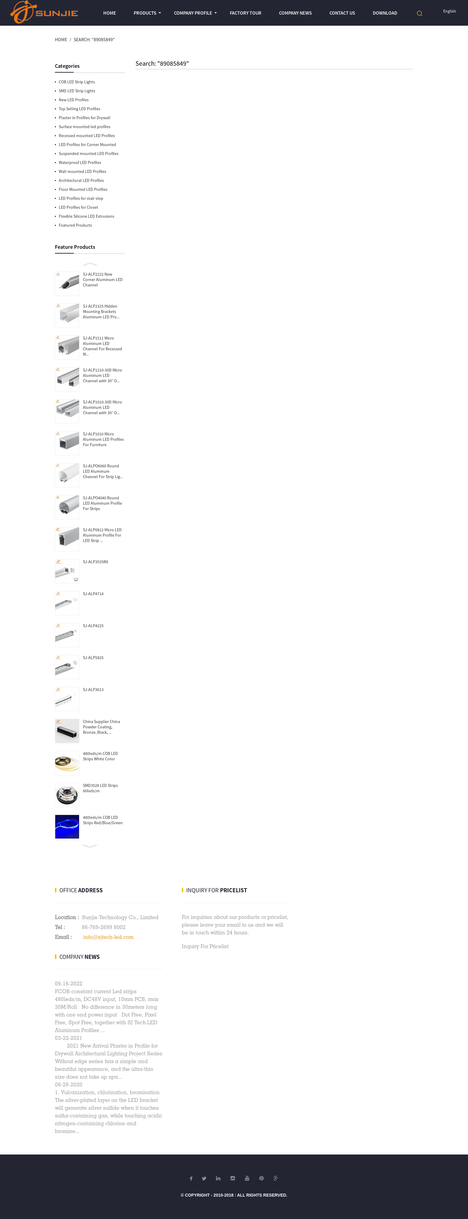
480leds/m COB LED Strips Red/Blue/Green (103, 820)
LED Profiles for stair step (81, 198)
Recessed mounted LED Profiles (87, 135)
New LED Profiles (74, 99)
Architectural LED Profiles (81, 180)
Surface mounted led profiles (84, 126)
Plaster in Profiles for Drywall (84, 117)
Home (109, 13)
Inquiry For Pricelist (205, 946)
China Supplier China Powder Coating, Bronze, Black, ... (101, 727)
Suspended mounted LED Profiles (88, 153)
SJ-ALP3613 (93, 689)
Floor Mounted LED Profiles (83, 189)
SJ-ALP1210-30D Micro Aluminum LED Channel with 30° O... (102, 375)
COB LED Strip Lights (77, 82)
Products (145, 13)
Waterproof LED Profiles (80, 162)
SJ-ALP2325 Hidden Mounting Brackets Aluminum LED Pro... (101, 311)
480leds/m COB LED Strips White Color (100, 756)
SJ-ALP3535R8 (95, 561)
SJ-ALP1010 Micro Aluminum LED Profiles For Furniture (103, 439)
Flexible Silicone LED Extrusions (86, 216)
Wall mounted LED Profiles (82, 171)
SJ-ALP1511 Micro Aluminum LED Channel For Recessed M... (102, 346)
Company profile (193, 13)
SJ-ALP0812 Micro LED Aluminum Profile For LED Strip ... (102, 535)
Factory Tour (245, 13)
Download (385, 13)
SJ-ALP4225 (93, 625)
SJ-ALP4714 (93, 593)
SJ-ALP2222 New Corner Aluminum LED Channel (103, 279)
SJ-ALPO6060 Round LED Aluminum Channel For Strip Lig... (103, 471)
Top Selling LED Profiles (79, 108)
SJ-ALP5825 (93, 657)
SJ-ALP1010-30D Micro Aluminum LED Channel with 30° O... (102, 407)
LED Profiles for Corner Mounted (87, 144)
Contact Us (342, 13)
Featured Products (75, 225)
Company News (295, 13)
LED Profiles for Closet (78, 207)
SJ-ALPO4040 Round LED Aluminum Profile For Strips (102, 503)
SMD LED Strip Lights (77, 90)
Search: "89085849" (94, 39)
